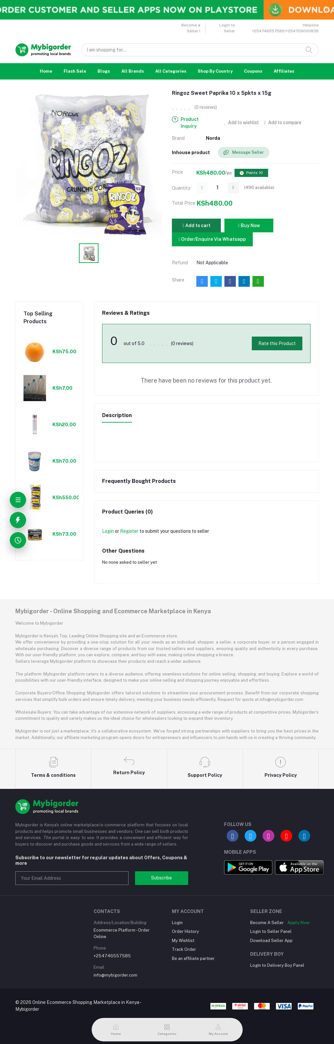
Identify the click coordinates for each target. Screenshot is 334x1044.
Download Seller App (271, 940)
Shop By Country (215, 71)
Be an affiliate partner (193, 958)
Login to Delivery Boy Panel (277, 965)
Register (129, 531)
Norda (213, 138)
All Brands (132, 71)
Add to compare (282, 122)
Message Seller (243, 152)
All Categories (170, 71)
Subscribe (161, 877)
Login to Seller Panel (271, 931)
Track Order (184, 949)
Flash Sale (75, 71)
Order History (185, 931)
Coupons (253, 71)
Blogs (104, 71)
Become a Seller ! (190, 28)
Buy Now (249, 225)
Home (46, 71)
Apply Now (298, 922)
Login (108, 531)
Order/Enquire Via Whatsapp (212, 239)
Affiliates (284, 71)
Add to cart (196, 225)
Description (117, 415)
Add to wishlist (241, 122)
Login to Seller (227, 28)
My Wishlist (183, 940)
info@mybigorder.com (115, 975)
